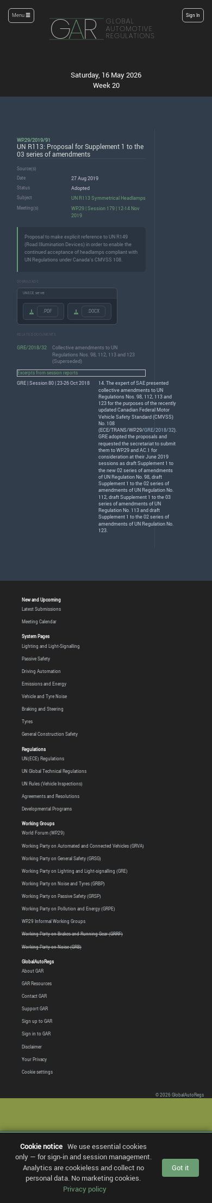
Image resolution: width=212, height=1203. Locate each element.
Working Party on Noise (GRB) (52, 947)
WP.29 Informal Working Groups (53, 921)
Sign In (193, 15)
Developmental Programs (47, 809)
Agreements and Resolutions (50, 796)
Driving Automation (41, 671)
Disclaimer (32, 1047)
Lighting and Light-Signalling (51, 646)
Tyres (27, 721)
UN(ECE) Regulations (43, 758)
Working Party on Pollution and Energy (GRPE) (68, 909)
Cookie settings (37, 1072)
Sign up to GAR (37, 1021)
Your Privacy (34, 1059)
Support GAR (35, 1008)
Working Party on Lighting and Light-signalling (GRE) (75, 871)
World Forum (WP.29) (43, 833)
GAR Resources (37, 983)
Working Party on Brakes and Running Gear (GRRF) (72, 934)
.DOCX (93, 311)
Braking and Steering (43, 709)
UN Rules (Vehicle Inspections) (52, 784)
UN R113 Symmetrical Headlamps (108, 197)
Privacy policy (85, 1189)
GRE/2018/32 (32, 347)
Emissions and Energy (44, 684)
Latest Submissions (41, 609)
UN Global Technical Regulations (54, 771)
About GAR (32, 971)
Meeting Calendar (39, 621)
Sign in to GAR (36, 1034)
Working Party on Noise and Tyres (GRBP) (63, 883)
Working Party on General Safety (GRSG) (61, 858)
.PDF (47, 311)
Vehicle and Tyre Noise (44, 696)
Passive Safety (36, 659)
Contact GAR (34, 996)
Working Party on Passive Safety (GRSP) (61, 896)
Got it (180, 1167)
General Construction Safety (50, 734)
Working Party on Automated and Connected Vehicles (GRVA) (83, 846)
